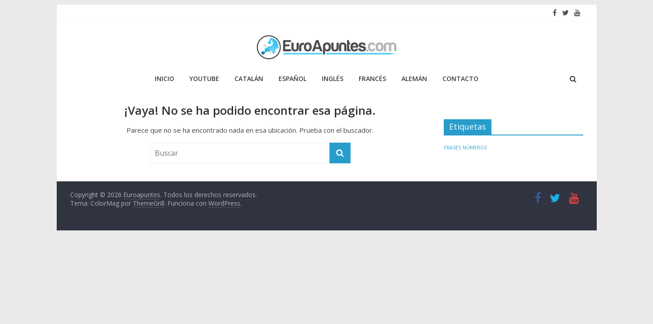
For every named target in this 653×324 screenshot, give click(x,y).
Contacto (460, 78)
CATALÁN (248, 78)
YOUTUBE (204, 78)
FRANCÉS (372, 78)
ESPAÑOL (292, 78)
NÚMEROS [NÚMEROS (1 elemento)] (475, 147)
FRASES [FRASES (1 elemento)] (452, 147)
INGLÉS (332, 78)
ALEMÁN (414, 78)
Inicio (164, 78)
